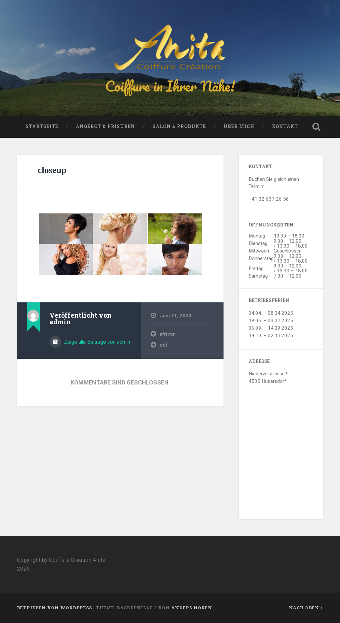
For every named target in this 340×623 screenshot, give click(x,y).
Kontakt (285, 126)
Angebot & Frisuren (105, 126)
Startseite (42, 126)
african (168, 334)
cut (163, 345)
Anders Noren (191, 607)
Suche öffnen (316, 127)
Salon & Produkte (179, 126)
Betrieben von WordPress (54, 607)
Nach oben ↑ (306, 607)
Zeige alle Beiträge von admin (96, 342)
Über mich (239, 126)
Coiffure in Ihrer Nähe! (170, 85)
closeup (52, 170)
